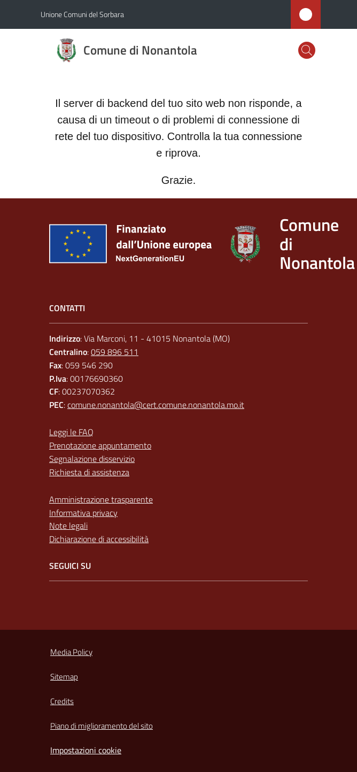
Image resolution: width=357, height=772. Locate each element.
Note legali (68, 525)
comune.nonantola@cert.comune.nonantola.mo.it (155, 404)
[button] (306, 50)
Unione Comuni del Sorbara (82, 14)
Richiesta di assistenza (89, 472)
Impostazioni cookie (85, 750)
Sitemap (64, 676)
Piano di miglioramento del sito (101, 726)
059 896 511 (114, 351)
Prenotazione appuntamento (100, 445)
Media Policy (71, 652)
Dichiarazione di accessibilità (99, 538)
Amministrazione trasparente (101, 499)
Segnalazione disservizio (92, 458)
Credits (62, 701)
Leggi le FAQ (71, 432)
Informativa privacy (83, 512)
